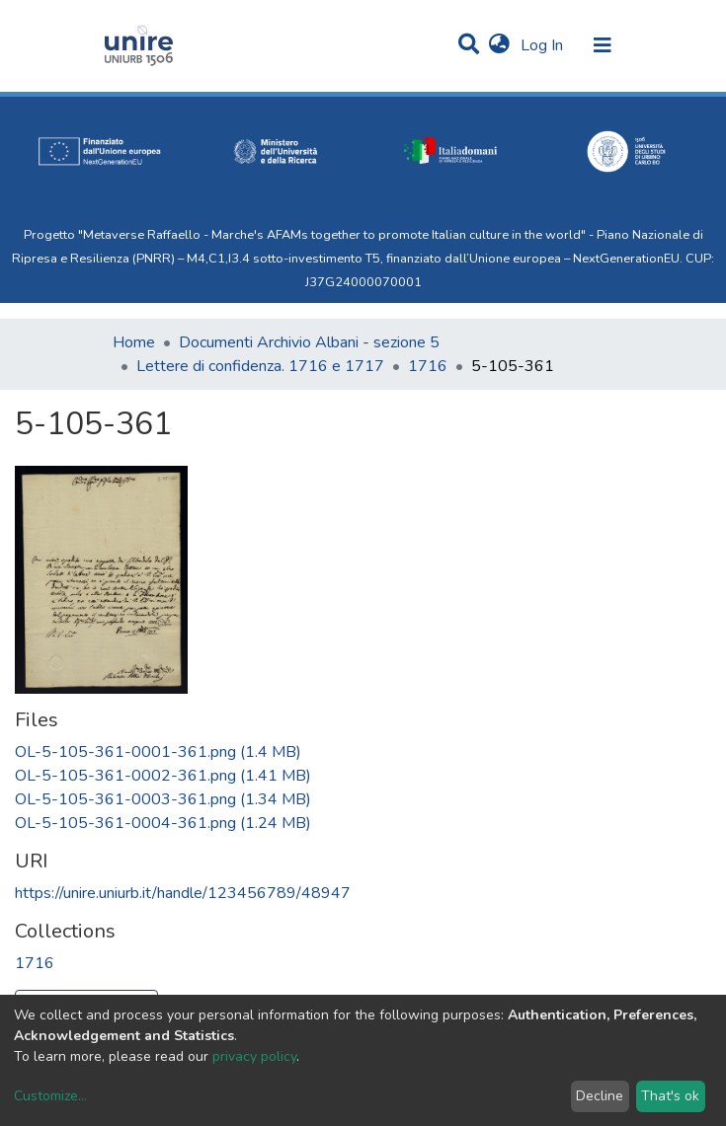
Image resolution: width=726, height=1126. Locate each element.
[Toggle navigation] (602, 45)
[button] (499, 45)
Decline (599, 1096)
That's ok (670, 1096)
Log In (544, 45)
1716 (427, 366)
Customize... (50, 1096)
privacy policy (254, 1056)
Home (134, 342)
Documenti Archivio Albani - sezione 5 (309, 342)
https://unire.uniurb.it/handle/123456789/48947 (183, 893)
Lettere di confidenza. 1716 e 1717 (260, 366)
